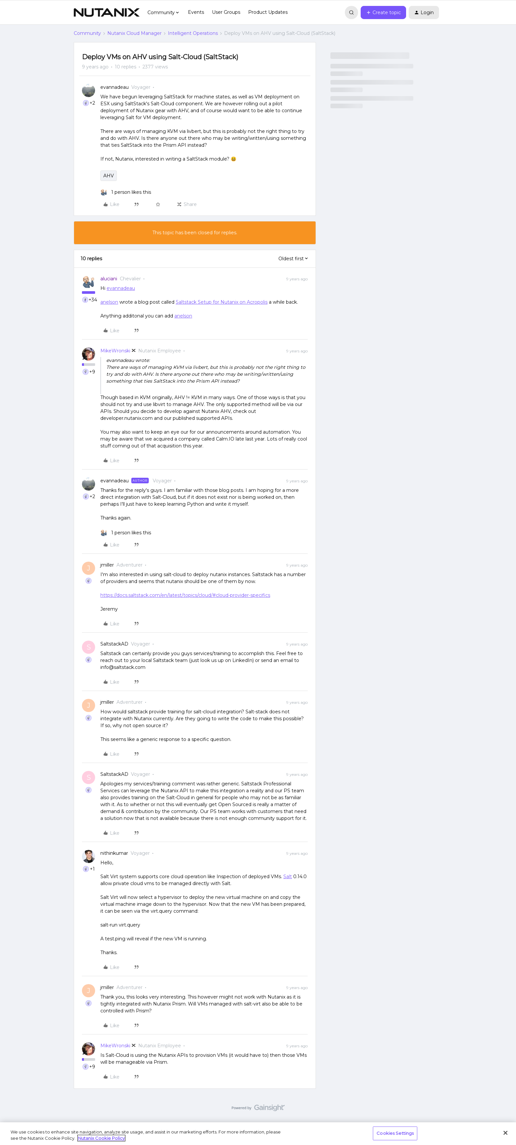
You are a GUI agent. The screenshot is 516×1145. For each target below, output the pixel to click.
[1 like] (125, 192)
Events (196, 12)
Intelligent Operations (193, 33)
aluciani (108, 279)
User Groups (226, 12)
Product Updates (268, 12)
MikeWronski (115, 351)
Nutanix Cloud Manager (134, 33)
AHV (108, 176)
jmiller (107, 565)
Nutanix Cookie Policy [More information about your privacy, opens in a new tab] (101, 1138)
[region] (258, 1133)
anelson (109, 302)
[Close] (505, 1133)
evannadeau (114, 87)
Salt (287, 876)
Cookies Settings (395, 1133)
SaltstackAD (114, 644)
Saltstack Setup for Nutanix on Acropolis (222, 302)
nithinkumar (114, 853)
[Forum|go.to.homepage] (107, 12)
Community (87, 33)
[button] (383, 12)
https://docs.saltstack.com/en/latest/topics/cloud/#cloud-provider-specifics (185, 595)
